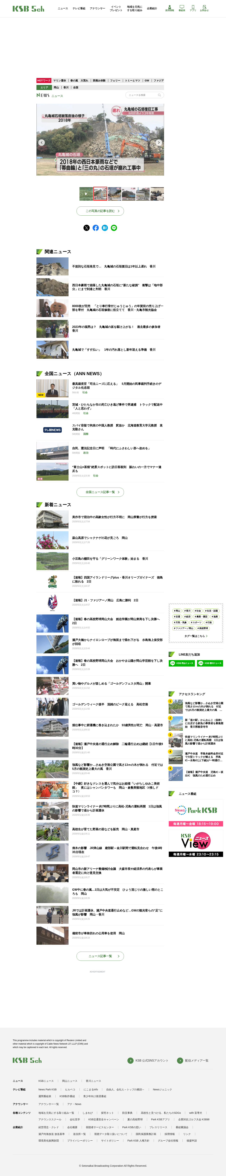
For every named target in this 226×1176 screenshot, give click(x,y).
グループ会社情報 (168, 1140)
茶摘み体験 (99, 80)
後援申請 (192, 1140)
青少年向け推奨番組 (94, 1096)
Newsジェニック (162, 1089)
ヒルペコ (70, 1089)
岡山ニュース (69, 1080)
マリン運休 (59, 80)
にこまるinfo (91, 1089)
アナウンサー (97, 8)
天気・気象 (181, 622)
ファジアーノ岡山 (184, 628)
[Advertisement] (113, 40)
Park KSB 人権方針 (138, 1140)
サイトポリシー (110, 1140)
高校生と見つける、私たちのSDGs (161, 1112)
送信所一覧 (79, 1134)
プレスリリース (158, 1127)
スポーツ (197, 622)
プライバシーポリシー (80, 1140)
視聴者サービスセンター (100, 1127)
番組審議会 (182, 1127)
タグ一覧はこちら (194, 636)
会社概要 (72, 1127)
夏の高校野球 (135, 1119)
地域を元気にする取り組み (134, 8)
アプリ (193, 8)
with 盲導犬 (195, 1112)
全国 (75, 87)
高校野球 (203, 628)
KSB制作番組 (67, 1096)
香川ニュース (93, 1080)
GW (147, 80)
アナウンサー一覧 (48, 1104)
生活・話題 (212, 611)
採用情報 (169, 8)
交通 (178, 616)
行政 (209, 622)
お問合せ (204, 8)
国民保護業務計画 (146, 1134)
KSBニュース (46, 1080)
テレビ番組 (79, 8)
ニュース (63, 8)
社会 (198, 611)
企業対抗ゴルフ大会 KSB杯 (194, 1119)
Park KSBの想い (131, 1127)
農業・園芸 (201, 616)
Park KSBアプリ (160, 1119)
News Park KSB (47, 1089)
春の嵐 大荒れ (79, 80)
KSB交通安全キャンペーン (103, 1119)
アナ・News (74, 1104)
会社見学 (75, 1119)
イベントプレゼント (116, 8)
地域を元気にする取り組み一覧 (56, 1112)
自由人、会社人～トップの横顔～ (125, 1089)
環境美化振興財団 (48, 1140)
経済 (188, 616)
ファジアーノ (162, 80)
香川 (66, 87)
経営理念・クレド (48, 1127)
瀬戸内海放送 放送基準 (51, 1134)
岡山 (56, 87)
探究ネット (107, 1112)
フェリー (115, 80)
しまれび (88, 1112)
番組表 (182, 8)
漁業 (215, 616)
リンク (187, 1134)
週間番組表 (44, 1096)
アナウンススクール (49, 1119)
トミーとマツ (132, 80)
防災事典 (127, 1112)
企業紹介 (152, 8)
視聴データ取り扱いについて (110, 1134)
